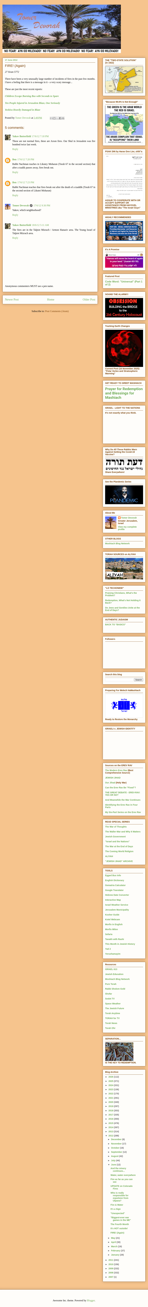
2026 (111, 1077)
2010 (111, 1264)
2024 (111, 1085)
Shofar (108, 994)
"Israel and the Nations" (117, 841)
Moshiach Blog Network (117, 543)
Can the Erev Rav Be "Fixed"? (120, 787)
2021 (111, 1098)
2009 (111, 1268)
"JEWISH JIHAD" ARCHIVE (119, 861)
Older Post (89, 299)
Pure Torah (110, 984)
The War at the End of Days (119, 846)
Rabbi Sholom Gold (115, 989)
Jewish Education (114, 974)
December (116, 1139)
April (114, 1242)
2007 (111, 1277)
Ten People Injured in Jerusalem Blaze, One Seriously (32, 103)
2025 (111, 1081)
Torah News (111, 1023)
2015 (111, 1123)
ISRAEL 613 (111, 969)
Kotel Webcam (112, 919)
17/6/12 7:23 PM (25, 182)
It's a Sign (116, 1209)
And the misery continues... (118, 1169)
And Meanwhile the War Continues (122, 800)
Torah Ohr (110, 1028)
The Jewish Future (114, 1008)
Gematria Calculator (115, 885)
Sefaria (108, 934)
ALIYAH (109, 856)
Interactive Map (113, 900)
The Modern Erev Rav (116, 770)
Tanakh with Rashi (114, 939)
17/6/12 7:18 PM (40, 136)
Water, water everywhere (123, 1175)
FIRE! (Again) (117, 1232)
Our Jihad (110, 782)
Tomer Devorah (20, 205)
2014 (111, 1127)
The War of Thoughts (116, 826)
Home (50, 299)
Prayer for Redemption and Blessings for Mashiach (124, 393)
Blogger (91, 1300)
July (113, 1160)
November (116, 1143)
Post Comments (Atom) (57, 311)
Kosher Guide (112, 914)
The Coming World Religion (119, 851)
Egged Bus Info (113, 875)
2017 (111, 1114)
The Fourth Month (120, 1224)
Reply (15, 149)
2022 (111, 1093)
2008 (111, 1272)
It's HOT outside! (119, 1228)
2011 (111, 1260)
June (114, 1164)
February (116, 1250)
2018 (111, 1110)
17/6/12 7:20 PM (25, 159)
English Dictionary (114, 880)
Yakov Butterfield (21, 136)
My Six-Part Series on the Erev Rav (123, 812)
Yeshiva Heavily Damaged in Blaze (22, 109)
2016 (111, 1119)
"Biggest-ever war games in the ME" (121, 1218)
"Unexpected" (118, 1213)
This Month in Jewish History (120, 944)
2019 (111, 1106)
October (115, 1148)
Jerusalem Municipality (117, 910)
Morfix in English (114, 924)
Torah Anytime (112, 1013)
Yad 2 (108, 949)
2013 (111, 1131)
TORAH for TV (112, 1018)
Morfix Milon (111, 929)
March (114, 1246)
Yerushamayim (112, 954)
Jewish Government (115, 836)
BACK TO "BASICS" (115, 624)
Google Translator (114, 890)
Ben (14, 159)
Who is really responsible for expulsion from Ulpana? (119, 1197)
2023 (111, 1089)
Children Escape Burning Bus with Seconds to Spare (32, 96)
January (115, 1255)
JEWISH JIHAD (113, 777)
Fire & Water (117, 1205)
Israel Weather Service (116, 905)
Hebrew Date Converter (117, 895)
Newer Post (12, 299)
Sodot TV (110, 998)
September (117, 1152)
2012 (111, 1135)
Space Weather (113, 1003)
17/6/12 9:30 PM (41, 205)
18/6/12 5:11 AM (40, 225)
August (115, 1156)
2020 (111, 1102)
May (113, 1238)
